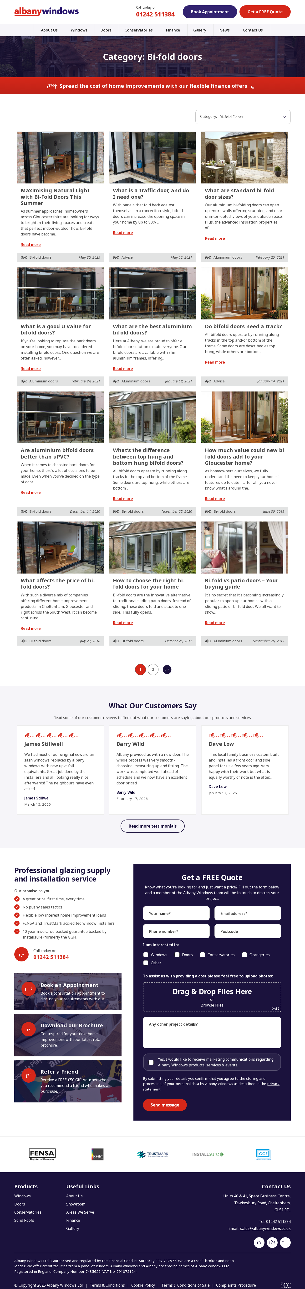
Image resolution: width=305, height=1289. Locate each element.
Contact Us (253, 30)
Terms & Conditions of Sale (185, 1285)
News (224, 30)
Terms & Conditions (107, 1285)
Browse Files (212, 1005)
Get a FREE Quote (265, 12)
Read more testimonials (153, 826)
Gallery (199, 30)
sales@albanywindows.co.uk (265, 1228)
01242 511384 (155, 14)
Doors (106, 30)
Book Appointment (210, 12)
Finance (173, 30)
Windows (79, 30)
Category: (208, 116)
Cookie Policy (143, 1285)
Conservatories (139, 30)
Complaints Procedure (236, 1285)
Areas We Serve (80, 1212)
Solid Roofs (24, 1220)
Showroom (75, 1204)
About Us (49, 30)
